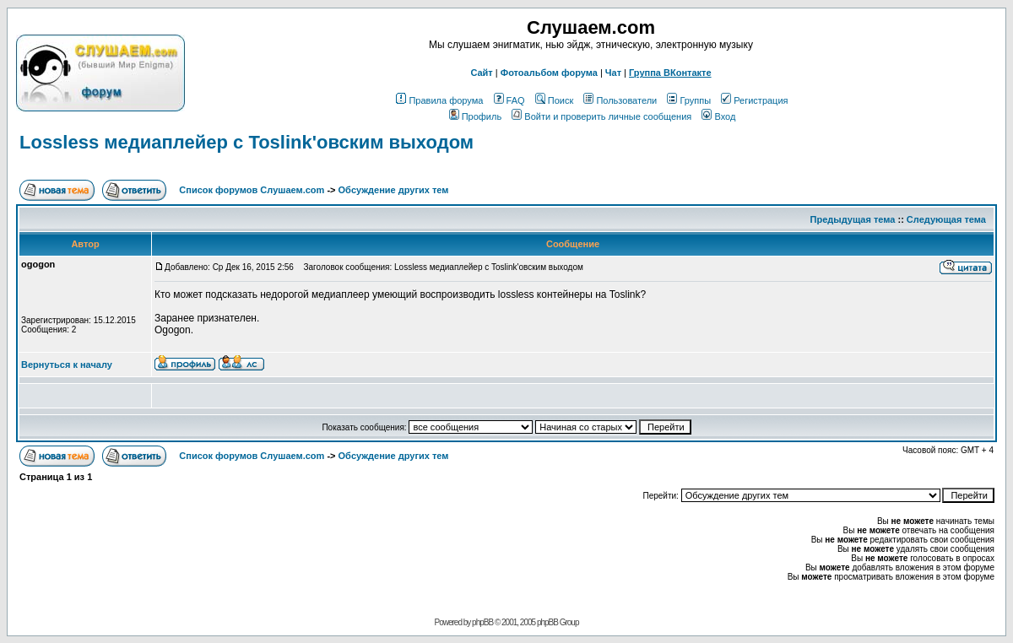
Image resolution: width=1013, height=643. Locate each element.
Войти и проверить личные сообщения (601, 116)
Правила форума (439, 100)
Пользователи (620, 100)
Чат (613, 73)
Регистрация (754, 100)
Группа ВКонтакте (670, 73)
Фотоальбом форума (549, 73)
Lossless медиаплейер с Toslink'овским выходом (246, 142)
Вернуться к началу (66, 364)
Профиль (475, 116)
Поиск (554, 100)
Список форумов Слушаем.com (251, 190)
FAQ (509, 100)
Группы (689, 100)
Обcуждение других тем (394, 190)
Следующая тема (946, 219)
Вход (718, 116)
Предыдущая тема (853, 219)
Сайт (481, 73)
